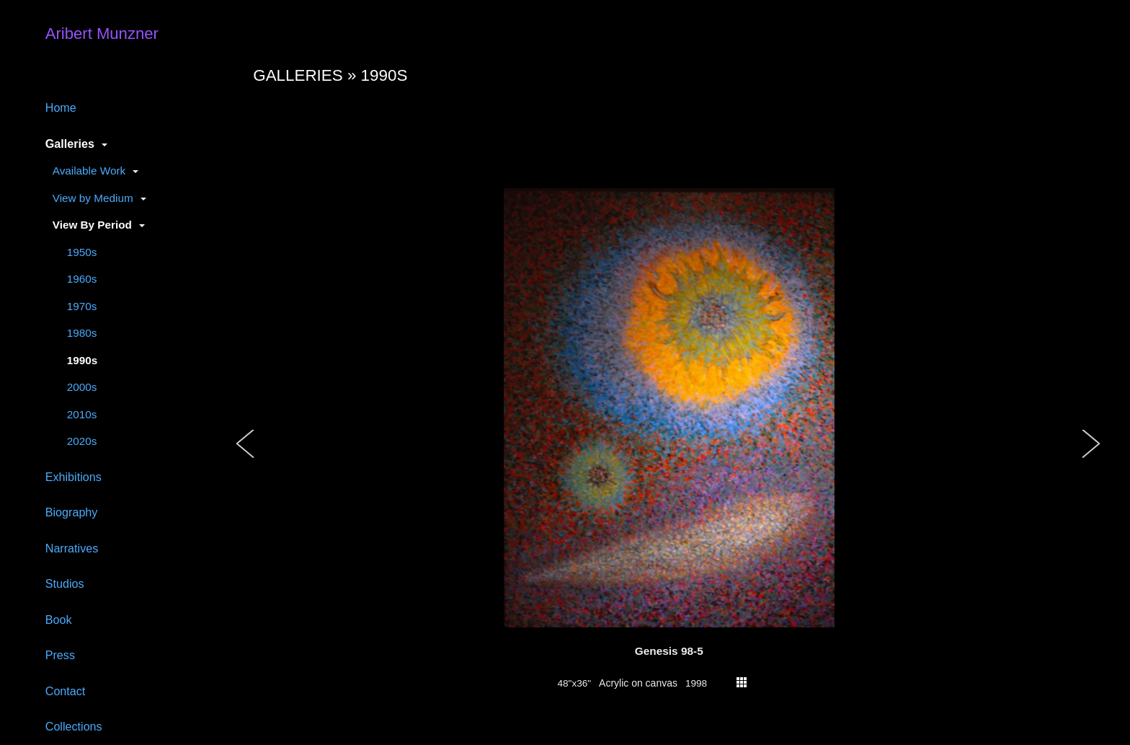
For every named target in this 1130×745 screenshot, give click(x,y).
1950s (82, 252)
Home (60, 107)
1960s (82, 279)
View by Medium (93, 198)
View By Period (92, 225)
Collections (73, 726)
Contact (65, 690)
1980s (82, 333)
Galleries (69, 143)
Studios (64, 583)
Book (58, 619)
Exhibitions (73, 476)
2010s (82, 414)
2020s (82, 441)
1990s (82, 360)
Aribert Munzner (102, 34)
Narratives (72, 548)
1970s (82, 306)
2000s (82, 387)
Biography (71, 512)
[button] (246, 459)
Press (60, 654)
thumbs (742, 682)
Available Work (89, 170)
